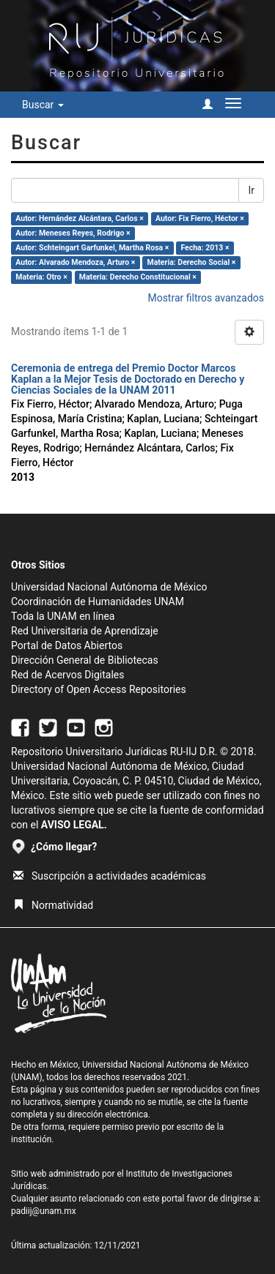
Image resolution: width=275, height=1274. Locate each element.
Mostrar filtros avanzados (205, 298)
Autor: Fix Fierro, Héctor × (199, 218)
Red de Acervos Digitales (67, 675)
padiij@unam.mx (43, 1211)
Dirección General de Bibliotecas (84, 660)
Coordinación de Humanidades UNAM (97, 601)
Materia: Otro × (41, 277)
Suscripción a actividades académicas (109, 876)
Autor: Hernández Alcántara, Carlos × (79, 218)
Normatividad (53, 905)
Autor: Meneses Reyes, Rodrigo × (72, 233)
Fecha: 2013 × (204, 247)
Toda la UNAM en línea (62, 616)
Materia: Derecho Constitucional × (138, 277)
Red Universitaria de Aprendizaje (84, 631)
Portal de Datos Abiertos (66, 645)
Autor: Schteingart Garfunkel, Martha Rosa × (92, 247)
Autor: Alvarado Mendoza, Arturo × (75, 262)
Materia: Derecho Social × (191, 262)
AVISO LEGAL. (74, 825)
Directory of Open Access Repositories (98, 689)
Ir (251, 190)
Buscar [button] (43, 104)
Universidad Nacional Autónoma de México (109, 587)
